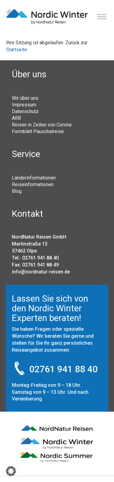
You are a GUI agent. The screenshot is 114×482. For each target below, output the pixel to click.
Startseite (16, 49)
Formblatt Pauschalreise (38, 131)
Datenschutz (25, 111)
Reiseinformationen (33, 184)
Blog (17, 191)
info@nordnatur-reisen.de (41, 272)
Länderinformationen (34, 177)
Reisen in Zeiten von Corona (41, 124)
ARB (16, 118)
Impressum (24, 104)
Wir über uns (25, 98)
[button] (11, 471)
